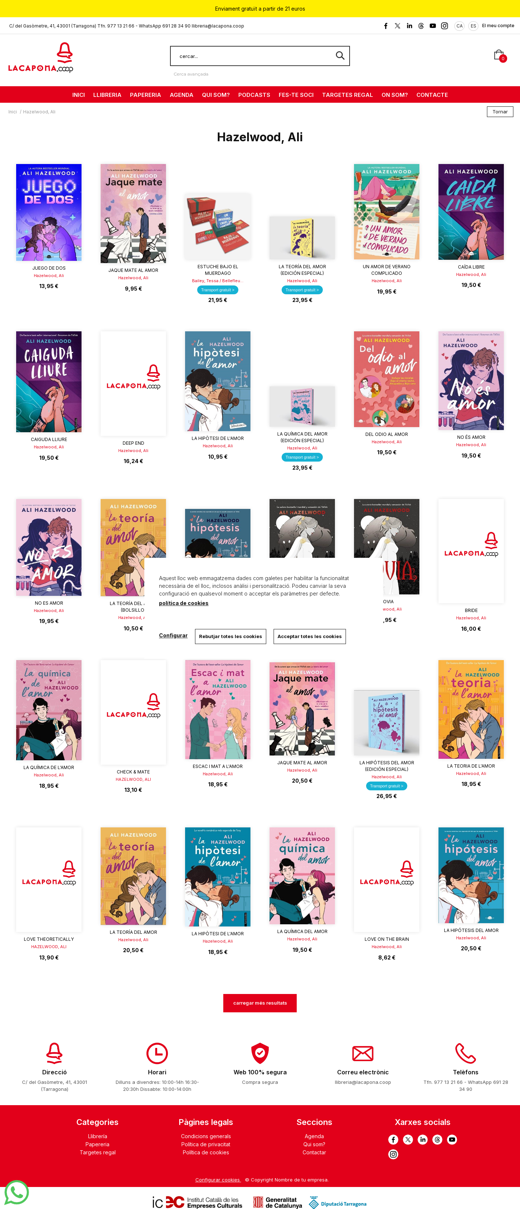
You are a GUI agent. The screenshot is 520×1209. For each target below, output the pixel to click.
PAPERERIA (145, 94)
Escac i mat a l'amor (218, 766)
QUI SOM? (216, 94)
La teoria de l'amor (471, 766)
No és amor (471, 437)
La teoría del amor (133, 932)
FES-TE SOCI (296, 94)
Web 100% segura (260, 1072)
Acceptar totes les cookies (310, 636)
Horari (157, 1072)
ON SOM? (395, 94)
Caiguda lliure (49, 439)
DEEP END (133, 443)
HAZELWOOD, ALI (133, 779)
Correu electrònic (363, 1072)
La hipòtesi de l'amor (218, 438)
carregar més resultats (260, 1003)
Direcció (54, 1072)
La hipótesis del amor (471, 930)
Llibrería (97, 1136)
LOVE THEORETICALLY (49, 939)
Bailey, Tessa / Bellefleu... (217, 280)
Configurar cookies (218, 1180)
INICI (78, 94)
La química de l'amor (49, 767)
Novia (387, 601)
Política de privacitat (205, 1144)
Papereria (97, 1144)
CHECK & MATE (133, 772)
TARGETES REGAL (347, 94)
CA (459, 26)
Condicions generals (206, 1136)
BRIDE (471, 610)
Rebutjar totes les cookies (230, 636)
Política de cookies (206, 1152)
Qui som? (314, 1144)
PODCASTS (254, 94)
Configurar (173, 636)
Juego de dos (49, 268)
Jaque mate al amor (133, 270)
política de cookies (184, 603)
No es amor (49, 603)
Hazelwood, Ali (49, 275)
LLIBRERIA (107, 94)
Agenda (314, 1136)
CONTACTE (432, 94)
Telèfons (466, 1072)
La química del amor (302, 931)
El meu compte (498, 25)
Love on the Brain (387, 939)
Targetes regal (98, 1152)
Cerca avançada (191, 74)
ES (473, 26)
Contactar (314, 1152)
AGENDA (182, 94)
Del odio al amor (386, 434)
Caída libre (471, 267)
